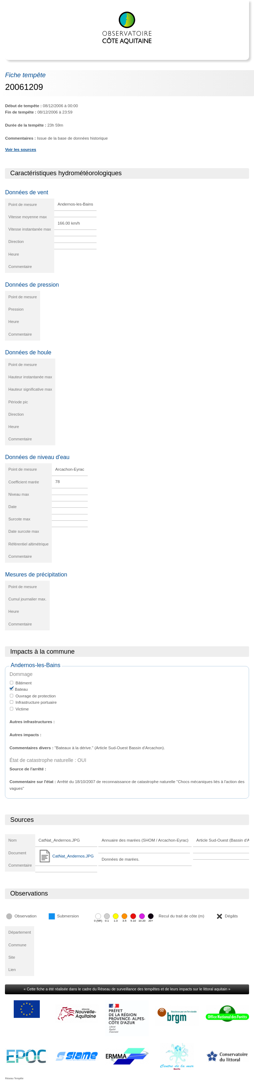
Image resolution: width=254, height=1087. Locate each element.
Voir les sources (20, 149)
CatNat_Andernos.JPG (66, 856)
